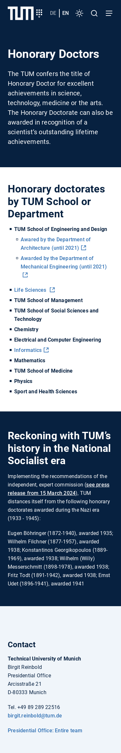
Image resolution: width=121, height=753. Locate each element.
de (53, 13)
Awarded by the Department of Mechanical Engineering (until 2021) (64, 262)
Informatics (28, 350)
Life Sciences (31, 290)
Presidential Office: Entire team (45, 730)
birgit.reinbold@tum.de (35, 716)
